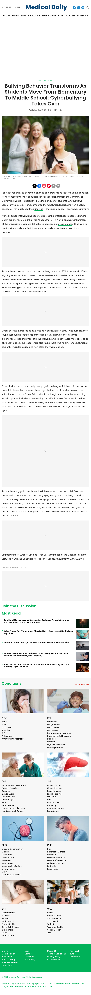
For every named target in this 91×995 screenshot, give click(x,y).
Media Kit (51, 951)
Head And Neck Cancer (13, 811)
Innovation (7, 956)
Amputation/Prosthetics (13, 738)
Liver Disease (53, 802)
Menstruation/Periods (12, 866)
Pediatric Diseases (55, 863)
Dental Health (53, 727)
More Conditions (82, 684)
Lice (49, 799)
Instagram (75, 956)
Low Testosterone (55, 808)
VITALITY (7, 16)
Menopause (7, 863)
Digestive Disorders (56, 744)
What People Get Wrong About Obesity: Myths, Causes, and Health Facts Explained (38, 632)
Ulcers (50, 912)
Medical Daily (46, 7)
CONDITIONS (82, 16)
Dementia (52, 721)
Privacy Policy (53, 956)
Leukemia (51, 796)
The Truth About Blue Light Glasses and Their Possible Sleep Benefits (36, 642)
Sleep (4, 932)
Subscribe (29, 956)
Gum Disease (8, 805)
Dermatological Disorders (59, 733)
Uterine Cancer (54, 915)
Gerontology (8, 799)
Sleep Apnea (8, 935)
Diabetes (51, 738)
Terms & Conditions (56, 953)
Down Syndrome (55, 747)
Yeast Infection (54, 930)
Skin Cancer (7, 930)
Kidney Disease (54, 788)
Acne (4, 721)
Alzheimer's (7, 736)
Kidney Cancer (54, 785)
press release (65, 223)
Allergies (6, 730)
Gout (4, 802)
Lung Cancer (53, 811)
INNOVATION (34, 16)
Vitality (5, 951)
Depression (52, 730)
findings (38, 208)
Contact (28, 953)
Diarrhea (51, 741)
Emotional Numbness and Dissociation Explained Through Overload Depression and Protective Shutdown (36, 621)
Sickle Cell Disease (10, 927)
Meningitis (6, 860)
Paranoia (51, 854)
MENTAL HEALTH (19, 16)
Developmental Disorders (59, 736)
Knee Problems (54, 791)
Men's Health (8, 857)
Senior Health (8, 921)
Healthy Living (45, 80)
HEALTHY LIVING (49, 16)
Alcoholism (7, 727)
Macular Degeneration (12, 849)
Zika (49, 932)
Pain (49, 849)
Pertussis (51, 866)
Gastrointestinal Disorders (14, 785)
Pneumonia (52, 869)
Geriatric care (8, 796)
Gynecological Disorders (13, 808)
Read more (47, 986)
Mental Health (8, 869)
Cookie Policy (53, 959)
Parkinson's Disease (56, 860)
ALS (3, 733)
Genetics (6, 791)
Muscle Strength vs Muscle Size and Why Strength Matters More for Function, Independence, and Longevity (36, 654)
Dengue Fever (53, 724)
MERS (4, 871)
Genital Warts (8, 794)
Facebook (74, 951)
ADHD (4, 724)
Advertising (30, 959)
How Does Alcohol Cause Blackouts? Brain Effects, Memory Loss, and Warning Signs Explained (36, 665)
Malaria (5, 851)
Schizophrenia (8, 912)
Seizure (5, 918)
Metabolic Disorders (11, 874)
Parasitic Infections (56, 857)
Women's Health (55, 927)
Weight (50, 924)
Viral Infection (53, 921)
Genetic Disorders (10, 788)
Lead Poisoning (54, 794)
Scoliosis (6, 915)
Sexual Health (8, 924)
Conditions (11, 683)
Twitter (73, 953)
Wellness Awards (66, 16)
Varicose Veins (54, 918)
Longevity (51, 805)
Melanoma (7, 854)
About (27, 951)
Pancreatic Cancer (56, 851)
